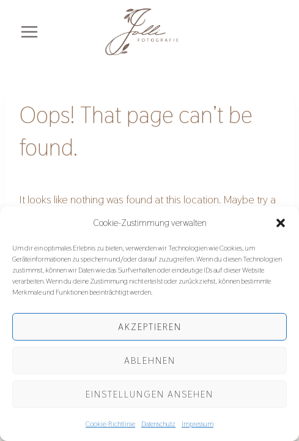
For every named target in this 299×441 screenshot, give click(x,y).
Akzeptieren (150, 327)
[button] (281, 223)
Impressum (197, 424)
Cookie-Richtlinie (110, 424)
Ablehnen (149, 360)
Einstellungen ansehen (149, 394)
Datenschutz (158, 424)
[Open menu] (30, 32)
